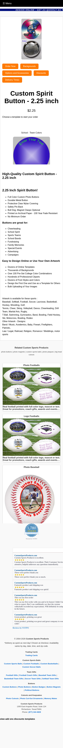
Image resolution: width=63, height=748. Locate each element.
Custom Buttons (9, 687)
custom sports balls (33, 352)
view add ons (6, 719)
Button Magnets (54, 687)
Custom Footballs (31, 664)
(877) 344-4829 (34, 712)
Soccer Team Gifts (33, 679)
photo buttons (6, 352)
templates (30, 719)
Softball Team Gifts (50, 679)
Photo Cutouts (12, 698)
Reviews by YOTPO (21, 628)
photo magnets (19, 352)
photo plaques (48, 352)
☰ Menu (7, 3)
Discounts (41, 73)
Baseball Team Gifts (47, 675)
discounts (19, 719)
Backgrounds (29, 66)
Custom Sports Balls (13, 664)
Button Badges (38, 687)
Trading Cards (31, 655)
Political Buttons (32, 690)
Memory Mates (50, 698)
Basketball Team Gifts (13, 679)
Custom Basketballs (49, 664)
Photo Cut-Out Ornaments (31, 698)
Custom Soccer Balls (31, 667)
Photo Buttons (24, 687)
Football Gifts (12, 675)
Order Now (10, 66)
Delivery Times (12, 80)
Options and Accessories (17, 73)
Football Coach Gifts (28, 675)
